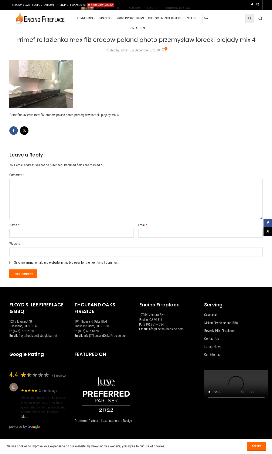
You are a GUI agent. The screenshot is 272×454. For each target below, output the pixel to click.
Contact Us (211, 339)
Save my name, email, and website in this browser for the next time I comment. (66, 262)
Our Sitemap (212, 355)
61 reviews (59, 376)
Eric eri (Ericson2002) (36, 385)
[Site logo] (40, 18)
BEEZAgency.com (96, 446)
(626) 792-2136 (23, 331)
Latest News (212, 347)
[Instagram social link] (257, 4)
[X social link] (24, 130)
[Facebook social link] (252, 4)
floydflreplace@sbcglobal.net (38, 336)
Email (142, 225)
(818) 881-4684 (153, 324)
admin (124, 50)
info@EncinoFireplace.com (166, 329)
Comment (17, 175)
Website (14, 244)
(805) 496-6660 (88, 331)
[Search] (260, 18)
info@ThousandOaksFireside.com (106, 336)
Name (14, 225)
